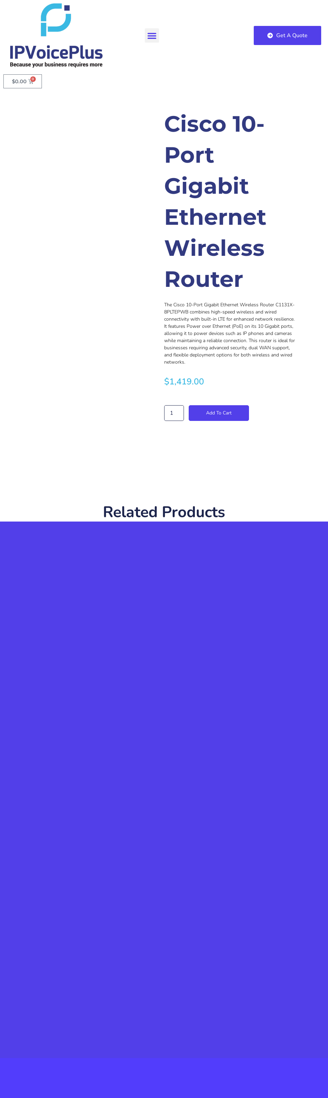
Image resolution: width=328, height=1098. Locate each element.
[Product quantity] (174, 413)
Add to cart (219, 413)
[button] (152, 35)
